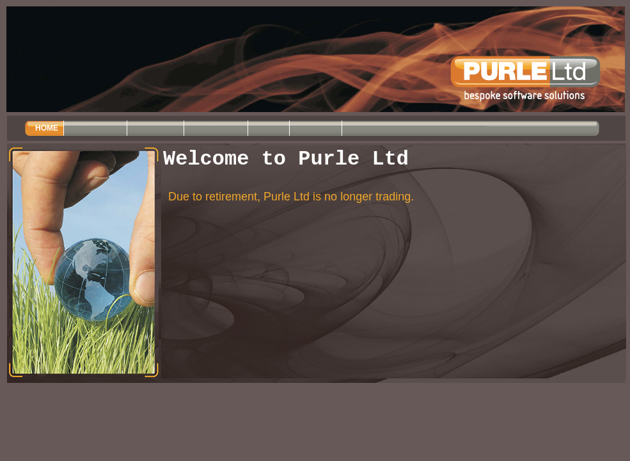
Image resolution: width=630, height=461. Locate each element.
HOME (46, 128)
